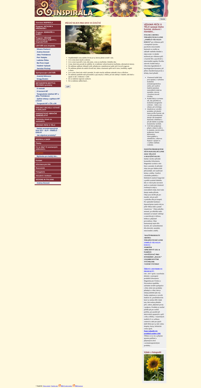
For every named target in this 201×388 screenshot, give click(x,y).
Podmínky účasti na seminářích (44, 120)
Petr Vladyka (42, 57)
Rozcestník (40, 168)
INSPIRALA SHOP (43, 139)
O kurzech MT (42, 91)
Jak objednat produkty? (46, 135)
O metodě (41, 88)
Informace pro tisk (43, 164)
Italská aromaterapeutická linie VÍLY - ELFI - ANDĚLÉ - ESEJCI (47, 130)
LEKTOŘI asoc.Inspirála (45, 46)
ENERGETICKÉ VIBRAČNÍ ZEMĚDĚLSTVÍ (46, 114)
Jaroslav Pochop (43, 68)
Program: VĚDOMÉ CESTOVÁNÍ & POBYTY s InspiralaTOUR (46, 40)
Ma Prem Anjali (43, 63)
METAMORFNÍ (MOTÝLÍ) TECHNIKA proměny (45, 84)
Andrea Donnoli (43, 52)
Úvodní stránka (66, 386)
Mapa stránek (46, 386)
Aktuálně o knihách (43, 176)
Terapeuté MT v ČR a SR (46, 103)
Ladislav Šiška (43, 60)
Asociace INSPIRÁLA (44, 23)
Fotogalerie (40, 172)
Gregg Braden (42, 79)
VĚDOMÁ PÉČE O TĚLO (45, 125)
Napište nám (54, 386)
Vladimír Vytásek (43, 66)
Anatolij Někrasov (44, 76)
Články (38, 143)
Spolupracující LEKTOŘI (45, 73)
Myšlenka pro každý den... (47, 156)
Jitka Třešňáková (44, 55)
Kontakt (39, 160)
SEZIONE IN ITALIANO (45, 180)
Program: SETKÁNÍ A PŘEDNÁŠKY (44, 27)
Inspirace (79, 386)
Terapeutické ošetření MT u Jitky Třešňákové (47, 95)
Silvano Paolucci (43, 49)
